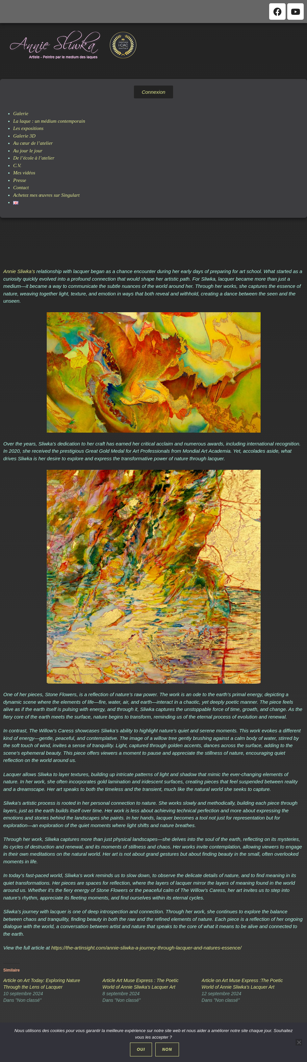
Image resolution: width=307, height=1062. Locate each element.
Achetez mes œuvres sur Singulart (46, 195)
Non (168, 1050)
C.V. (17, 165)
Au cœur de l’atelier (33, 143)
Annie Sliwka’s (19, 271)
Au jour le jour (27, 150)
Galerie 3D (24, 136)
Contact (21, 187)
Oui (142, 1050)
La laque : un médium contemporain (49, 121)
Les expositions (28, 128)
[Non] (298, 1042)
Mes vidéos (24, 172)
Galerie (20, 113)
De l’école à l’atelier (33, 158)
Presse (19, 180)
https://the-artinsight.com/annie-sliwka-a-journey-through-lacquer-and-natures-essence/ (146, 947)
